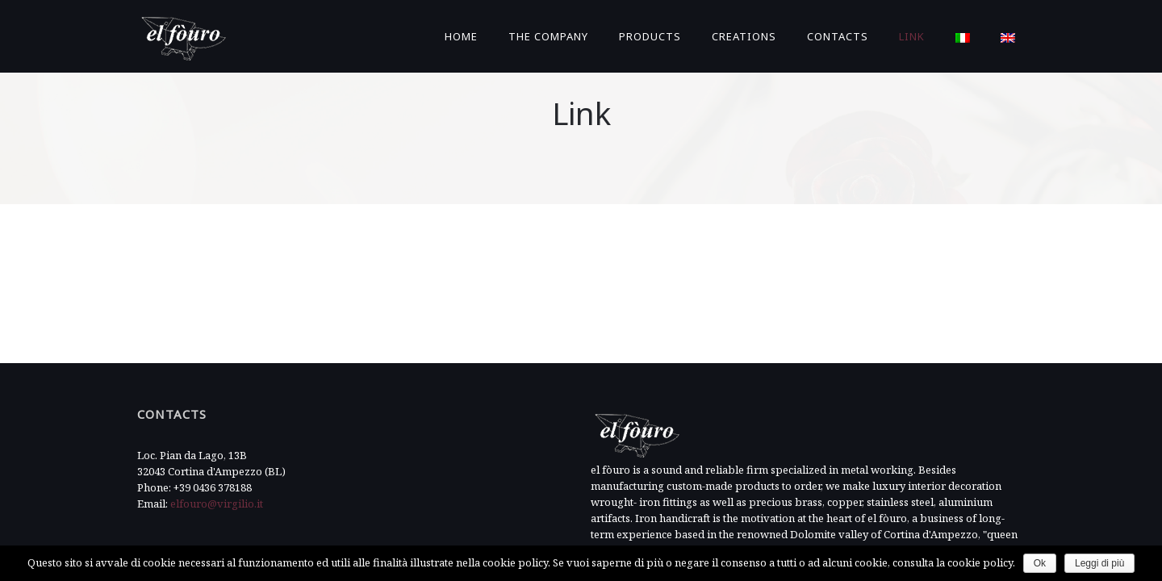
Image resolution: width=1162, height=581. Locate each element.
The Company (548, 36)
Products (650, 36)
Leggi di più (1099, 563)
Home (461, 36)
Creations (744, 36)
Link (912, 36)
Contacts (837, 36)
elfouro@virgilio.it (216, 490)
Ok (1040, 563)
